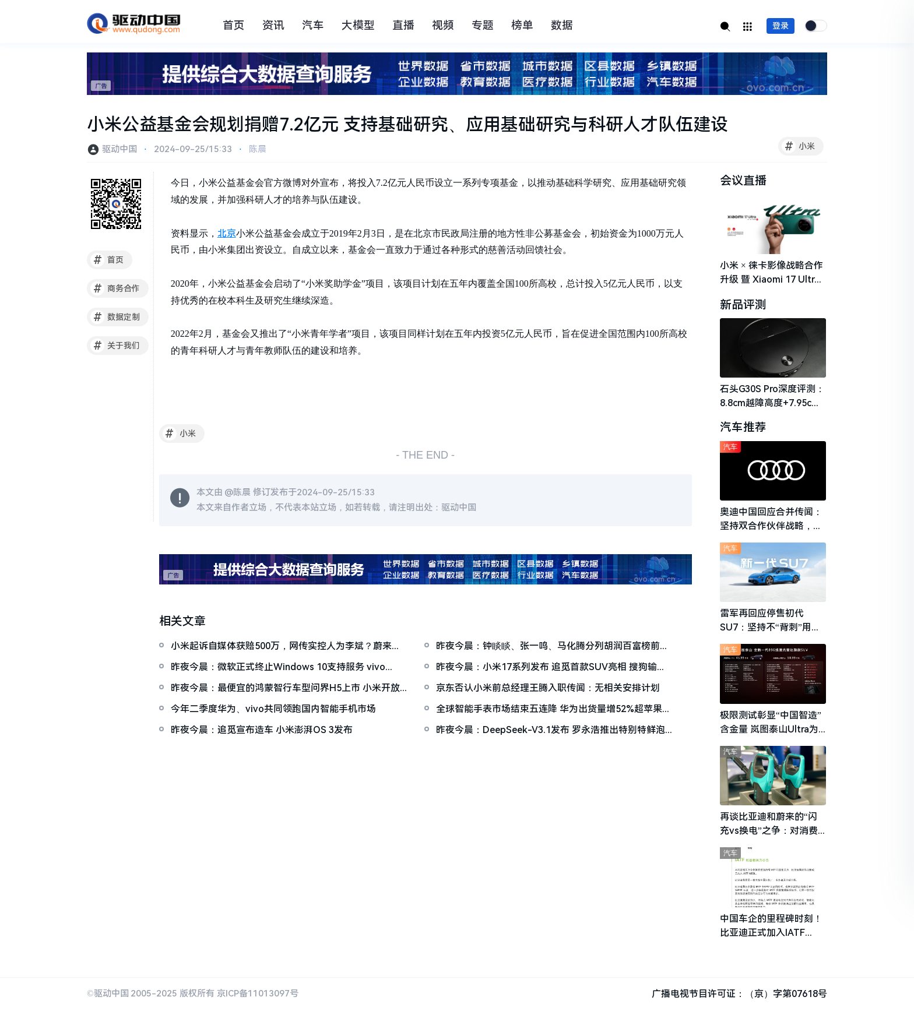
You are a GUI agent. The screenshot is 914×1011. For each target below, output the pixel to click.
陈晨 (257, 149)
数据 (562, 25)
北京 (226, 233)
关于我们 (115, 346)
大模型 (358, 25)
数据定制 (115, 317)
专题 (483, 25)
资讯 (273, 25)
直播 (403, 25)
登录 (780, 25)
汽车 (313, 25)
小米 (798, 146)
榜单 (522, 25)
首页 (234, 25)
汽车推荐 (743, 428)
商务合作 (115, 288)
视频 (443, 25)
